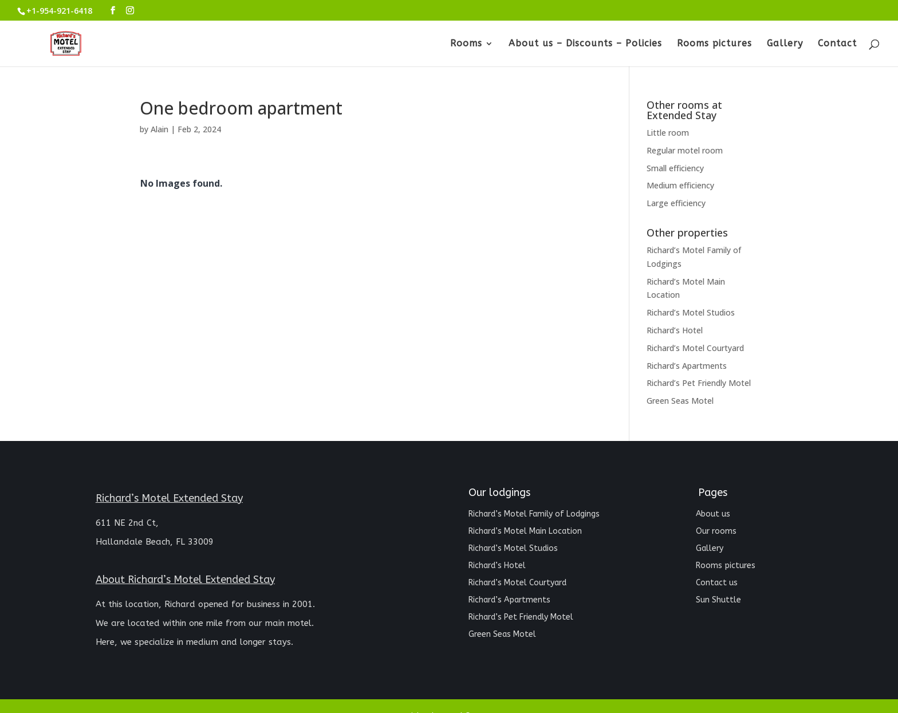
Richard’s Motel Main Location (525, 531)
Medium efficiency (680, 185)
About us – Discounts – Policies (585, 44)
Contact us (717, 583)
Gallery (785, 44)
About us (713, 514)
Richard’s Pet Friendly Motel (699, 382)
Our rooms (716, 531)
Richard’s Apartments (687, 365)
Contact (837, 44)
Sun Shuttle (718, 600)
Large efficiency (676, 203)
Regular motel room (685, 150)
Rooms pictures (714, 44)
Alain (159, 129)
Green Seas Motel (680, 400)
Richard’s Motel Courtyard (695, 347)
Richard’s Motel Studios (691, 312)
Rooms (466, 44)
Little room (668, 132)
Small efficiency (675, 168)
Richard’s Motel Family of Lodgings (534, 514)
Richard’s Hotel (675, 330)
